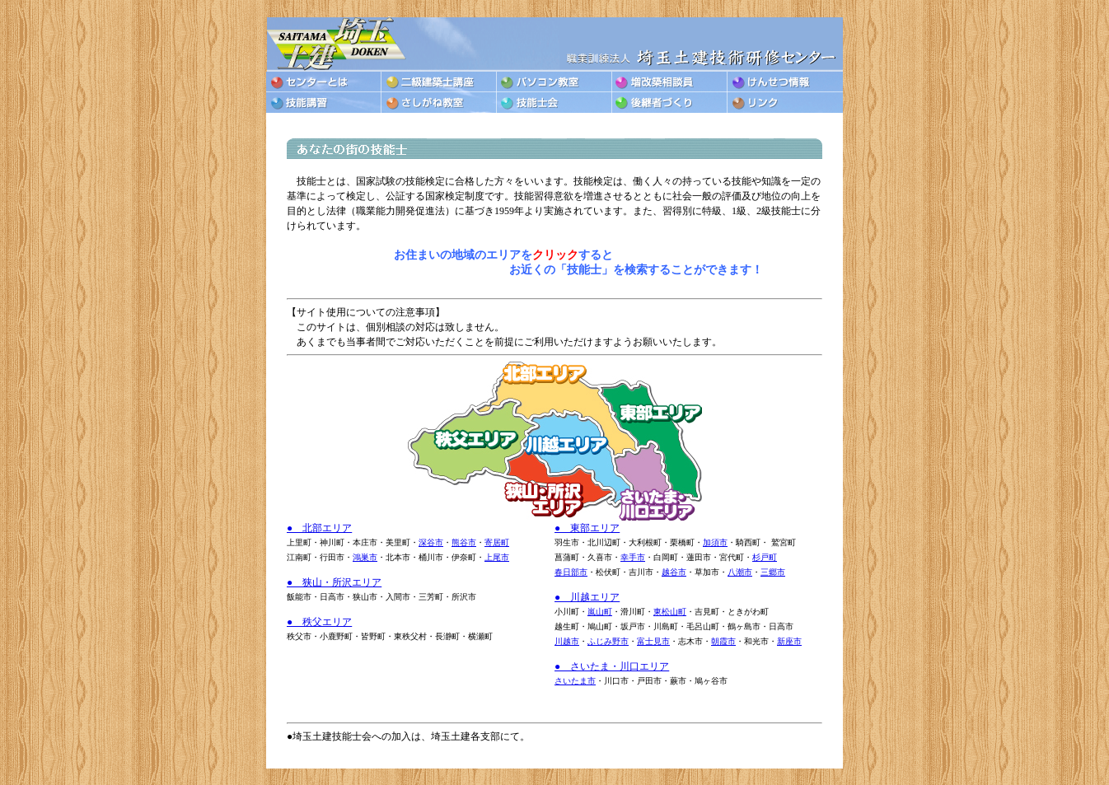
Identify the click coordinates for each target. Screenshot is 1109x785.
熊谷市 (464, 542)
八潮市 (740, 572)
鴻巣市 (365, 557)
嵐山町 (599, 611)
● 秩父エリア (319, 622)
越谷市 (674, 572)
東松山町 (669, 611)
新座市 (789, 641)
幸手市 (632, 557)
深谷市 (431, 542)
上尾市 (496, 557)
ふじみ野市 (608, 641)
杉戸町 (764, 557)
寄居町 (496, 542)
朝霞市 (723, 641)
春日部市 (570, 572)
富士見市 (653, 641)
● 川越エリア (587, 597)
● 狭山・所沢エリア (334, 582)
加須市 (715, 542)
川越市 (566, 641)
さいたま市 (575, 680)
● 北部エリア (319, 528)
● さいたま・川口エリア (611, 666)
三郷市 (772, 572)
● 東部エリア (587, 528)
